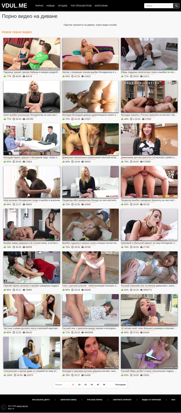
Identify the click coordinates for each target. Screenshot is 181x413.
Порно (39, 5)
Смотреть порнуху (122, 400)
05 (98, 385)
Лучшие (62, 5)
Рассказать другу (41, 400)
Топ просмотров (81, 5)
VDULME (14, 5)
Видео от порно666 (151, 400)
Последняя (120, 385)
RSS (173, 400)
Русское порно (94, 400)
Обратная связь (68, 400)
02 (79, 385)
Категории (101, 5)
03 (86, 385)
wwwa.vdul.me (22, 406)
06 (104, 385)
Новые (50, 5)
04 (92, 385)
